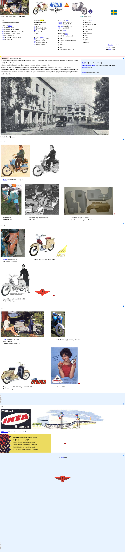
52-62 (7, 20)
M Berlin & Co (7, 55)
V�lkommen (4, 432)
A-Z (109, 47)
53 (2, 29)
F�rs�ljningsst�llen (88, 65)
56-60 (60, 22)
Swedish (110, 45)
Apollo (110, 49)
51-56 (10, 26)
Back (83, 63)
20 (1, 55)
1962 (91, 20)
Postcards (84, 67)
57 (34, 28)
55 (2, 35)
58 (34, 30)
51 (2, 27)
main (64, 30)
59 (34, 44)
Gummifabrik (16, 55)
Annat (84, 72)
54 (2, 31)
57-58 (60, 24)
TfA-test (60, 26)
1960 (66, 34)
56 (2, 37)
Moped (5, 179)
